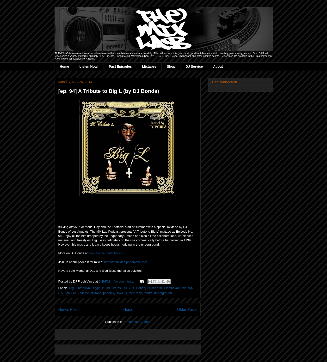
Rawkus (121, 293)
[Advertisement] (114, 332)
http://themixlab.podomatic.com (125, 262)
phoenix (108, 293)
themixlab (135, 293)
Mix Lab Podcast (77, 293)
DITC (126, 288)
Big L (72, 288)
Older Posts (187, 310)
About (218, 66)
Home (64, 66)
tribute (148, 293)
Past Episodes (120, 66)
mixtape (95, 293)
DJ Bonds (138, 288)
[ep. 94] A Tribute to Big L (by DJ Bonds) (108, 91)
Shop (171, 66)
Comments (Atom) (137, 322)
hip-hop (187, 288)
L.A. (61, 293)
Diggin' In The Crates (106, 288)
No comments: (124, 281)
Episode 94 (154, 288)
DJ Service (194, 66)
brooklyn (84, 288)
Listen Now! (88, 66)
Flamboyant (172, 288)
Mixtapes (149, 66)
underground (163, 293)
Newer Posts (69, 310)
